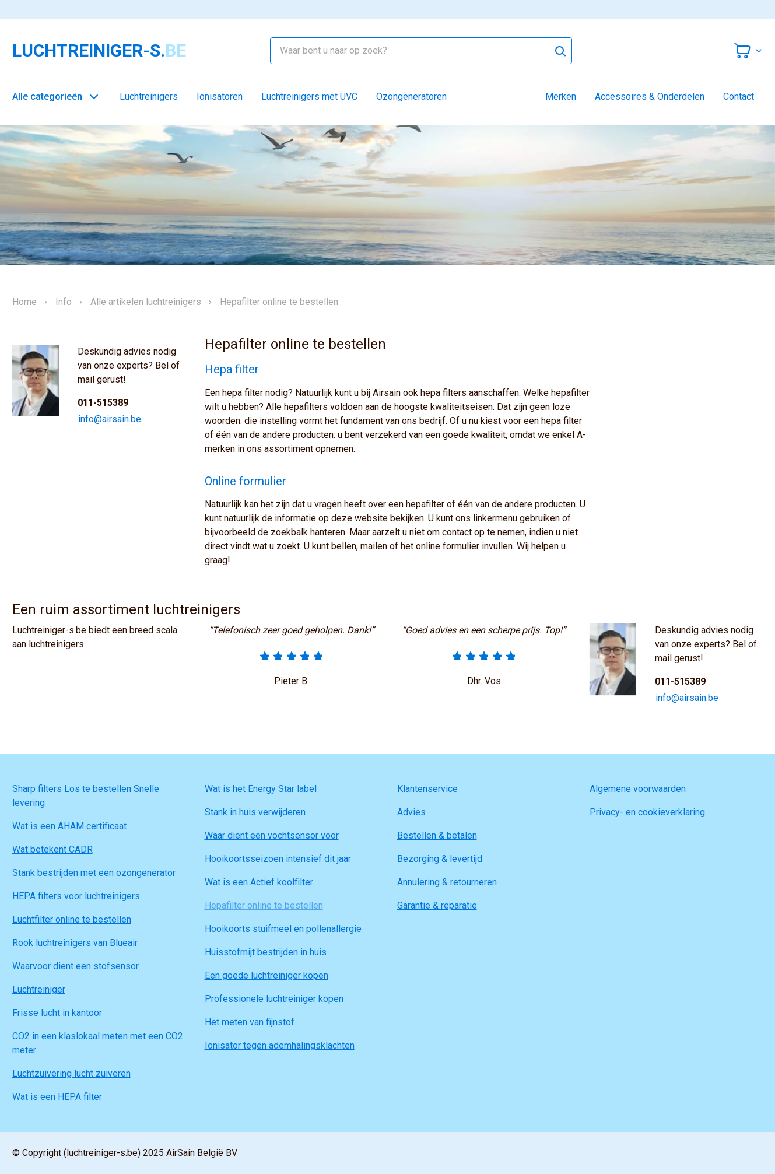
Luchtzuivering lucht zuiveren (71, 1073)
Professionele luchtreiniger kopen (274, 998)
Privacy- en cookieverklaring (647, 812)
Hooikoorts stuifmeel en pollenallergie (283, 928)
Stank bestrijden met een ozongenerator (94, 872)
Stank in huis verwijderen (255, 812)
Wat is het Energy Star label (261, 788)
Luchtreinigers (149, 96)
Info (63, 302)
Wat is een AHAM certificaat (69, 826)
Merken (560, 96)
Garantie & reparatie (437, 905)
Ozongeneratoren (411, 96)
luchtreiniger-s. (99, 51)
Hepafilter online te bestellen (264, 905)
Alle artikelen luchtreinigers (145, 302)
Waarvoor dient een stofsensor (75, 966)
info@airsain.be (109, 419)
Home (24, 302)
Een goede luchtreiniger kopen (266, 975)
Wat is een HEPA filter (57, 1096)
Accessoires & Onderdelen (649, 96)
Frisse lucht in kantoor (57, 1012)
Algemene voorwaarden (638, 788)
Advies (411, 812)
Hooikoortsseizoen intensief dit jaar (278, 858)
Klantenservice (427, 788)
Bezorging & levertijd (439, 858)
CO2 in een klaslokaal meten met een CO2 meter (97, 1043)
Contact (738, 96)
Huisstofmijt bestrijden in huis (266, 952)
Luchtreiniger (38, 989)
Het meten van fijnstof (249, 1022)
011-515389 (103, 402)
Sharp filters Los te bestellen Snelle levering (85, 795)
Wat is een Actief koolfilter (259, 882)
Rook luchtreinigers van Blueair (75, 942)
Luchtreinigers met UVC (309, 96)
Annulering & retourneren (447, 882)
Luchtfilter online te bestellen (71, 919)
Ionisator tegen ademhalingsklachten (280, 1045)
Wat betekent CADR (52, 849)
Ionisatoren (220, 96)
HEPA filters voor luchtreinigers (76, 896)
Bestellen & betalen (437, 835)
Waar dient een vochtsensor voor (272, 835)
